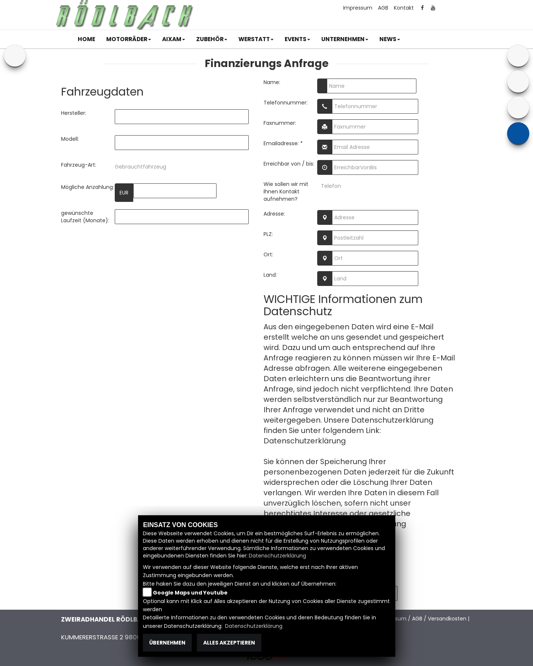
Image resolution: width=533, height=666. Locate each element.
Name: (272, 82)
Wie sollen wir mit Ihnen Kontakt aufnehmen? (286, 191)
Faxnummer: (280, 123)
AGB (383, 7)
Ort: (268, 254)
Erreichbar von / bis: (289, 163)
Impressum (357, 7)
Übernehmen (167, 642)
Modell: (70, 139)
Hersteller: (73, 113)
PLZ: (268, 234)
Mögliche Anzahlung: (87, 187)
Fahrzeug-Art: (78, 165)
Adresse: (274, 213)
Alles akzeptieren (229, 642)
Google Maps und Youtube (190, 592)
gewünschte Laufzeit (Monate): (85, 216)
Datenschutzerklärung (305, 441)
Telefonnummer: (286, 102)
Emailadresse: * (283, 143)
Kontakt (404, 7)
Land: (270, 275)
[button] (129, 39)
